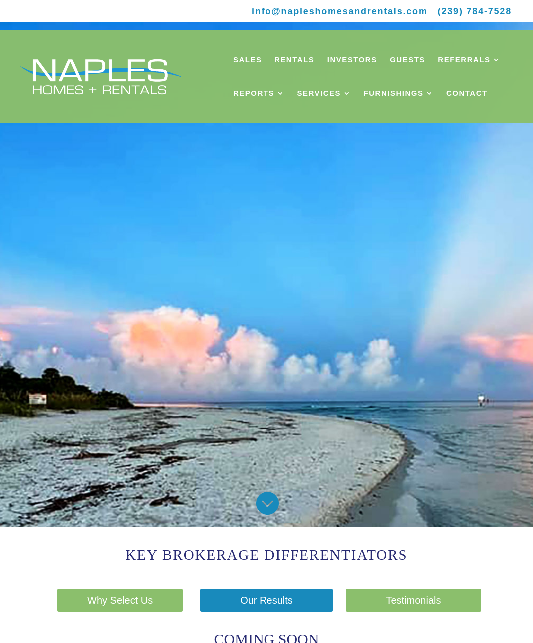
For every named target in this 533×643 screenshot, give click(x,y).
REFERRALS (464, 60)
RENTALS (294, 60)
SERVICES (319, 93)
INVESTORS (352, 60)
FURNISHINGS (394, 93)
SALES (247, 60)
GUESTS (407, 60)
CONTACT (467, 93)
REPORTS (253, 93)
